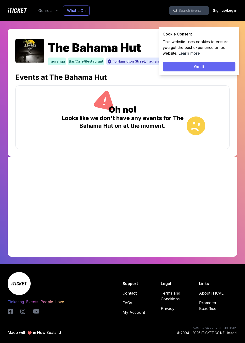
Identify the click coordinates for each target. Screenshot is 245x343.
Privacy (169, 308)
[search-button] (189, 10)
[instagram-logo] (22, 311)
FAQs (128, 302)
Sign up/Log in (225, 10)
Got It (199, 66)
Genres (48, 10)
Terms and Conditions (179, 296)
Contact (130, 293)
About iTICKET (214, 293)
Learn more (189, 53)
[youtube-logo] (36, 311)
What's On (76, 10)
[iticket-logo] (10, 311)
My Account (135, 312)
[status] (199, 51)
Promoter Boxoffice (217, 305)
